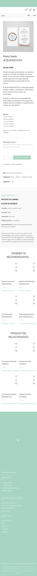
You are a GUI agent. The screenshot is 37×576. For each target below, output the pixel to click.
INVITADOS (25, 571)
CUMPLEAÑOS (7, 569)
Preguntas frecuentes (7, 508)
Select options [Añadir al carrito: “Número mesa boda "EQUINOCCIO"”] (9, 291)
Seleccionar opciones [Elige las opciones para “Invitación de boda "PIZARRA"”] (28, 371)
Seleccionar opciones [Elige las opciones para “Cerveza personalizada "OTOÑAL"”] (11, 371)
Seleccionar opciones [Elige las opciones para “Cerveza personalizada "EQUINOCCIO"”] (11, 403)
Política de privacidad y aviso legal (11, 505)
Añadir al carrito (22, 157)
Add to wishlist (16, 263)
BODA (22, 567)
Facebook (6, 529)
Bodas (12, 177)
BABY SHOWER (7, 567)
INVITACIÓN (16, 571)
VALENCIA (19, 573)
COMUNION (29, 567)
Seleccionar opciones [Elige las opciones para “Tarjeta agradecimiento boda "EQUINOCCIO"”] (28, 323)
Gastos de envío (6, 511)
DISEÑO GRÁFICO (18, 569)
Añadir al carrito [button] (9, 323)
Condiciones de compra (8, 503)
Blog (2, 523)
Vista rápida (16, 270)
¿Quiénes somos (6, 521)
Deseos (26, 9)
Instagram (5, 532)
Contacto (4, 526)
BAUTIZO (16, 567)
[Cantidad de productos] (8, 158)
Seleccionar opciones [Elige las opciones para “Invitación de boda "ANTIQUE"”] (28, 403)
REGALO (32, 571)
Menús (18, 177)
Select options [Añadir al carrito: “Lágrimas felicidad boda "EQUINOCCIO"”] (26, 291)
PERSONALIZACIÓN (17, 144)
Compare (16, 267)
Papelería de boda (26, 177)
